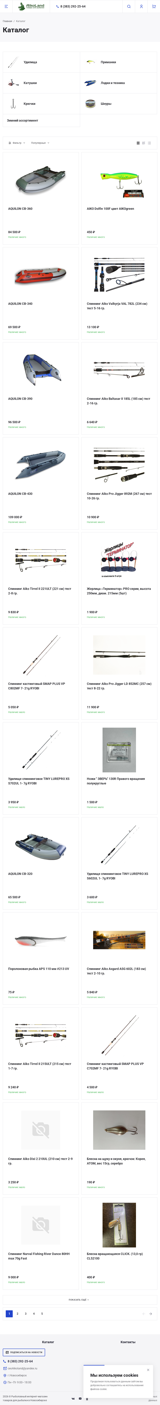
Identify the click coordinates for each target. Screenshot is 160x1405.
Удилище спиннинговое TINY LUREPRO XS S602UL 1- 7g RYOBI (117, 876)
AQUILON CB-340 (20, 303)
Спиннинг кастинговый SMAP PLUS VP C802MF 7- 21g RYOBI (36, 686)
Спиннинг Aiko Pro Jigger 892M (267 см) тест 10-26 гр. (119, 496)
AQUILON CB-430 (20, 494)
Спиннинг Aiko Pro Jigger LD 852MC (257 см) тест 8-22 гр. (119, 686)
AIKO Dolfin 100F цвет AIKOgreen (110, 208)
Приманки (108, 62)
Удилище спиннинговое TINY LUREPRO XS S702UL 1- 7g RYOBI (38, 781)
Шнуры (106, 103)
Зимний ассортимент (22, 120)
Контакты (128, 1342)
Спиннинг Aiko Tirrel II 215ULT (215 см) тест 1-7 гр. (39, 1066)
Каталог (48, 1342)
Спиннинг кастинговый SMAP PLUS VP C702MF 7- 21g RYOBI (115, 1066)
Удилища (30, 62)
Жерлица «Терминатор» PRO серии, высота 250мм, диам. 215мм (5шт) (119, 591)
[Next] (150, 1313)
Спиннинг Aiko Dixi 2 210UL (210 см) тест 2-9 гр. (40, 1161)
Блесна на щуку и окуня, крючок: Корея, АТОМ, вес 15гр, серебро (116, 1161)
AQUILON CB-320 (20, 874)
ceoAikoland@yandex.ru (22, 1368)
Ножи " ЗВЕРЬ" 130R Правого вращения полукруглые (116, 781)
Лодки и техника (113, 83)
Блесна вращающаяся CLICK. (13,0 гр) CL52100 (115, 1256)
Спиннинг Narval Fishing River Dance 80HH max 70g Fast (39, 1256)
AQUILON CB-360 (20, 208)
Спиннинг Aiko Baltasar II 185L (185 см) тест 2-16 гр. (118, 401)
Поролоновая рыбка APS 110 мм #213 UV (38, 969)
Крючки (29, 103)
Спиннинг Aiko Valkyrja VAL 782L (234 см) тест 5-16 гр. (117, 306)
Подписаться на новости (24, 1352)
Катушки (30, 83)
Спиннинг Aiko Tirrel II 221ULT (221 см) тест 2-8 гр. (39, 591)
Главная (7, 21)
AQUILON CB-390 (20, 399)
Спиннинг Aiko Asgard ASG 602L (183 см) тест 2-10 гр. (116, 971)
